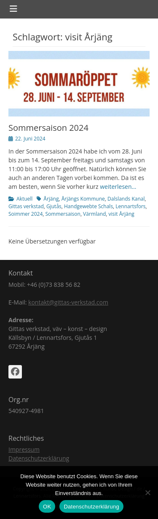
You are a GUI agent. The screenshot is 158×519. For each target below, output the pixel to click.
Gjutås (54, 206)
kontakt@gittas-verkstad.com (68, 302)
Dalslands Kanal (126, 198)
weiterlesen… (118, 187)
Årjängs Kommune (83, 198)
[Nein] (147, 492)
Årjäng (51, 198)
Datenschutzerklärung (38, 458)
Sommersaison (63, 213)
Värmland (94, 213)
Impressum (24, 449)
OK (47, 506)
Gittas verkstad (26, 206)
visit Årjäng (121, 213)
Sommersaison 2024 (48, 127)
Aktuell (24, 198)
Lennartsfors (130, 206)
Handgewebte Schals (88, 206)
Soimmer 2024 (25, 213)
